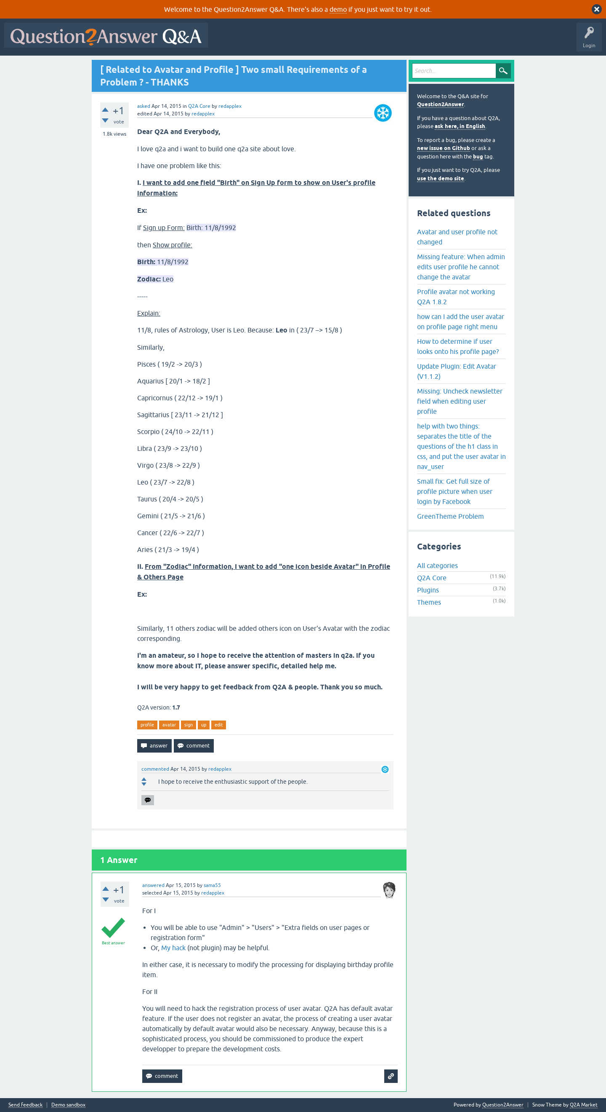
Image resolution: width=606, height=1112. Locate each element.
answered (153, 885)
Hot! (289, 41)
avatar (169, 724)
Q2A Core (199, 106)
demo (338, 9)
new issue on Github (443, 148)
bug (478, 156)
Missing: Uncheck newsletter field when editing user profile (459, 401)
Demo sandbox (68, 1105)
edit (219, 724)
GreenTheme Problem (450, 516)
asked (143, 106)
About (471, 41)
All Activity (227, 41)
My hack (173, 947)
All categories (437, 565)
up (203, 724)
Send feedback (25, 1105)
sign (188, 724)
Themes (429, 602)
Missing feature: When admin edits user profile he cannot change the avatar (461, 267)
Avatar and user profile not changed (457, 237)
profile (147, 724)
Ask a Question (415, 41)
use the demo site (440, 178)
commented (155, 769)
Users (380, 41)
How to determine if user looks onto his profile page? (458, 346)
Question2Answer (440, 104)
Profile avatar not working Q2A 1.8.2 (456, 296)
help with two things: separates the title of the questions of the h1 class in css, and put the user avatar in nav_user (461, 446)
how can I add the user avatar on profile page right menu (460, 321)
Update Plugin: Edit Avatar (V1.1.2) (456, 371)
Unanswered (321, 41)
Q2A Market (584, 1105)
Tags (354, 41)
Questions (260, 41)
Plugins (428, 590)
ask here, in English (460, 126)
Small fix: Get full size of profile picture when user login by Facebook (454, 491)
